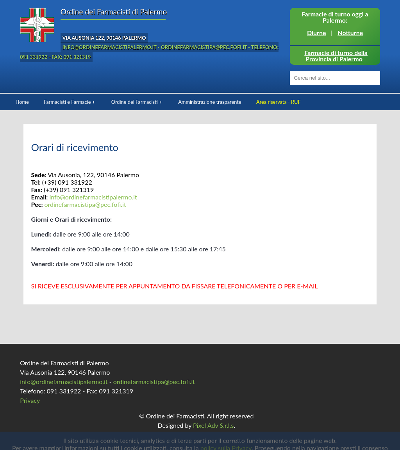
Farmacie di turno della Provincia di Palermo (336, 55)
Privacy (30, 400)
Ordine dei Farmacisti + (136, 102)
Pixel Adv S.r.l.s (213, 425)
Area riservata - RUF (278, 102)
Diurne (316, 32)
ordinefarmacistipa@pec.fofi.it (85, 204)
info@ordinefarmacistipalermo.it (93, 197)
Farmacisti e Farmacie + (69, 102)
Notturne (350, 32)
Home (22, 102)
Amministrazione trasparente (209, 102)
